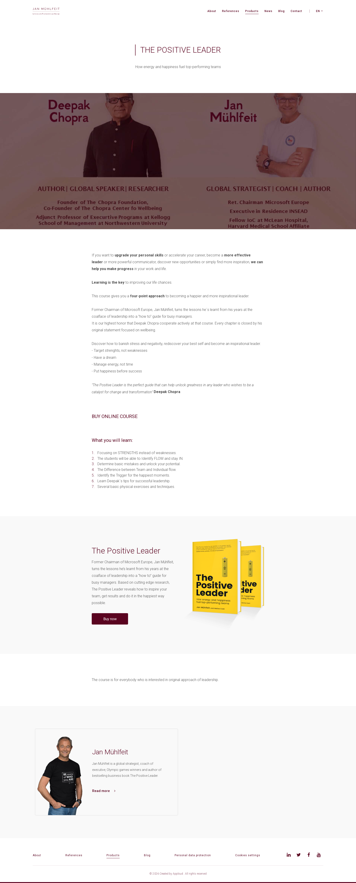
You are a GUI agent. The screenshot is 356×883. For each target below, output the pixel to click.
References (230, 11)
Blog (281, 11)
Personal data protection (193, 855)
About (211, 11)
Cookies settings (247, 855)
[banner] (46, 11)
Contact (296, 11)
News (268, 11)
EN (318, 11)
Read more (103, 791)
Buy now (110, 619)
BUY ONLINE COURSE (115, 416)
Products (252, 11)
